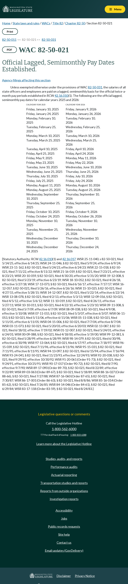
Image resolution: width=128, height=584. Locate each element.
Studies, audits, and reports (64, 459)
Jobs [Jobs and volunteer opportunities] (64, 518)
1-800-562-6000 (64, 429)
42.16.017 (69, 259)
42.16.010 (61, 95)
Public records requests (64, 526)
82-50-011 (9, 40)
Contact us (64, 542)
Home (6, 23)
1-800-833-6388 (78, 435)
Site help (64, 534)
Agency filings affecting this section (26, 80)
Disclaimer (63, 576)
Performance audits (64, 467)
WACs (46, 23)
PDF (9, 49)
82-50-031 (49, 40)
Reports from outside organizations (64, 491)
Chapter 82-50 (75, 23)
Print (10, 31)
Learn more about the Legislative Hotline (64, 444)
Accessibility (64, 510)
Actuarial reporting (64, 475)
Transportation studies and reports (64, 483)
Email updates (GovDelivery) (64, 550)
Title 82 (57, 23)
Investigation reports (64, 499)
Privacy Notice (85, 576)
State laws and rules (26, 23)
